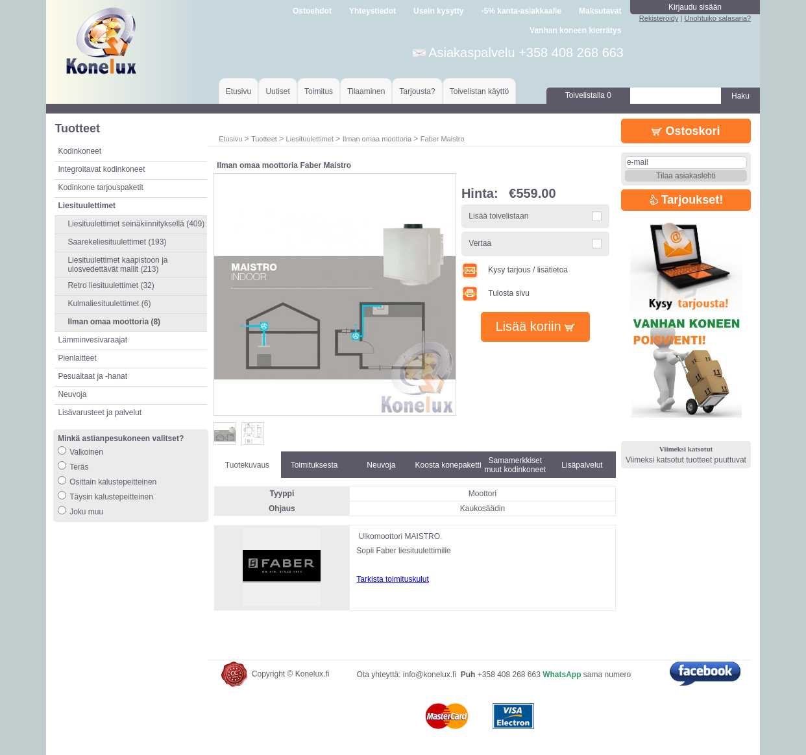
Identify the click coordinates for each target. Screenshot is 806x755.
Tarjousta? (417, 91)
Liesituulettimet (310, 139)
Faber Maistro (443, 139)
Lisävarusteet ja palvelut (99, 412)
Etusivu (238, 91)
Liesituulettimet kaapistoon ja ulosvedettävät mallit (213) (117, 265)
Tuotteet (264, 139)
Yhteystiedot (372, 11)
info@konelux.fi (429, 674)
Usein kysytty (438, 11)
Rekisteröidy (659, 18)
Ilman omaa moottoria (377, 139)
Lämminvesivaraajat (92, 339)
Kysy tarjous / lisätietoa (514, 269)
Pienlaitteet (77, 358)
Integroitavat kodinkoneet (101, 169)
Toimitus (318, 91)
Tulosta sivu (495, 293)
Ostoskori (686, 131)
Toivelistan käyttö (479, 91)
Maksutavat (600, 11)
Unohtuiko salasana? (717, 18)
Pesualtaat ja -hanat (92, 376)
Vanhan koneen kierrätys (575, 30)
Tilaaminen (366, 91)
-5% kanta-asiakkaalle (521, 11)
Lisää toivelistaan (498, 216)
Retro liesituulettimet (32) (110, 285)
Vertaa (480, 243)
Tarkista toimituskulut (392, 579)
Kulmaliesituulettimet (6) (109, 303)
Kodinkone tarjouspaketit (100, 187)
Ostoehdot (312, 11)
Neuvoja (72, 394)
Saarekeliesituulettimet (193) (116, 241)
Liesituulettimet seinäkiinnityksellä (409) (135, 223)
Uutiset (277, 91)
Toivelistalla (588, 95)
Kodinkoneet (79, 151)
